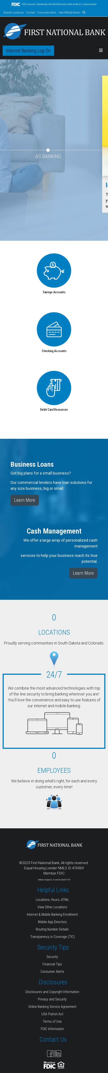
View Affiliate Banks (69, 12)
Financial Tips (52, 964)
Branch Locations (14, 12)
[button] (83, 13)
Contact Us (53, 1039)
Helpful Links (53, 890)
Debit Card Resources (54, 410)
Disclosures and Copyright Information (52, 992)
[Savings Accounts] (54, 270)
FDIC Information (52, 1029)
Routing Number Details (52, 929)
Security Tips (53, 947)
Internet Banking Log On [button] (28, 50)
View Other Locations (52, 907)
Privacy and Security (52, 999)
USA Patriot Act (52, 1014)
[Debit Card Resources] (54, 388)
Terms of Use (52, 1021)
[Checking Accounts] (54, 329)
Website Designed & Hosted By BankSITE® (54, 880)
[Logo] (54, 31)
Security (52, 957)
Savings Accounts (54, 292)
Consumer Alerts (46, 12)
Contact (30, 12)
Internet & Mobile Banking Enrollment (52, 914)
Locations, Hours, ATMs (52, 900)
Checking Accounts (54, 351)
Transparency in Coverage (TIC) (52, 937)
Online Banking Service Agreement (52, 1007)
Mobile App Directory (52, 922)
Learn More (24, 500)
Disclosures (53, 982)
